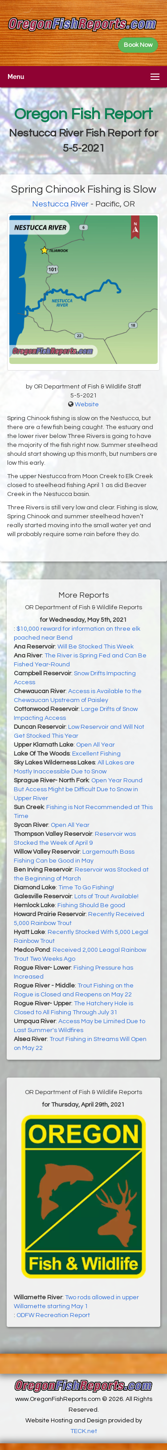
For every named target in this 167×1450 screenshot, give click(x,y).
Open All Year (95, 745)
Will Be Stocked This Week (95, 647)
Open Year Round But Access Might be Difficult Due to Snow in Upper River (78, 789)
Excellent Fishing (96, 754)
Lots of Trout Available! (106, 896)
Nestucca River (60, 204)
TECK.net (83, 1431)
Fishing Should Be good (91, 905)
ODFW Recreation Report (53, 1315)
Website (87, 404)
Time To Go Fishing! (86, 887)
